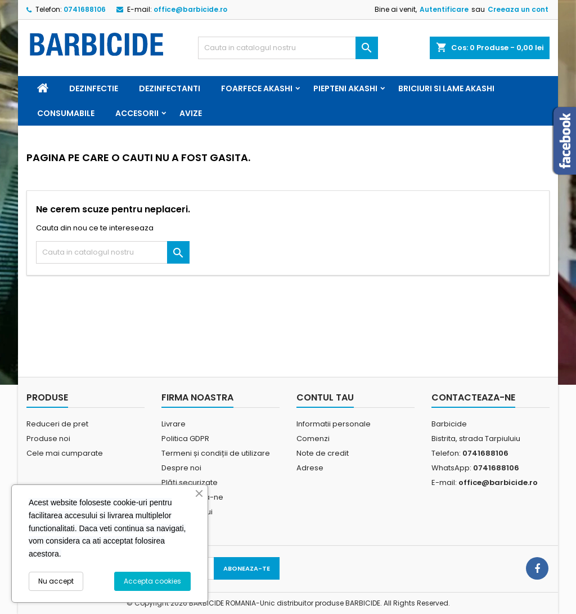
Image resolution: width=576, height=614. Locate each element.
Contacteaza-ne (473, 397)
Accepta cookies (152, 581)
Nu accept (56, 581)
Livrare (173, 424)
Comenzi (313, 438)
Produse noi (48, 438)
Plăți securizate (189, 482)
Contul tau (325, 397)
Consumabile (65, 113)
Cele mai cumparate (64, 453)
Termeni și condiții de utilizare (215, 453)
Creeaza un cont (518, 9)
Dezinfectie (93, 88)
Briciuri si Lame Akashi (446, 88)
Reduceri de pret (57, 424)
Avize (190, 113)
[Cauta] (288, 48)
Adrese (309, 467)
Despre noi (181, 467)
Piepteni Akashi (345, 88)
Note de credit (322, 453)
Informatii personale (333, 424)
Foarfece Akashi (256, 88)
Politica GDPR (185, 438)
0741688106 (85, 9)
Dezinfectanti (169, 88)
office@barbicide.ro (190, 9)
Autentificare (444, 9)
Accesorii (137, 113)
